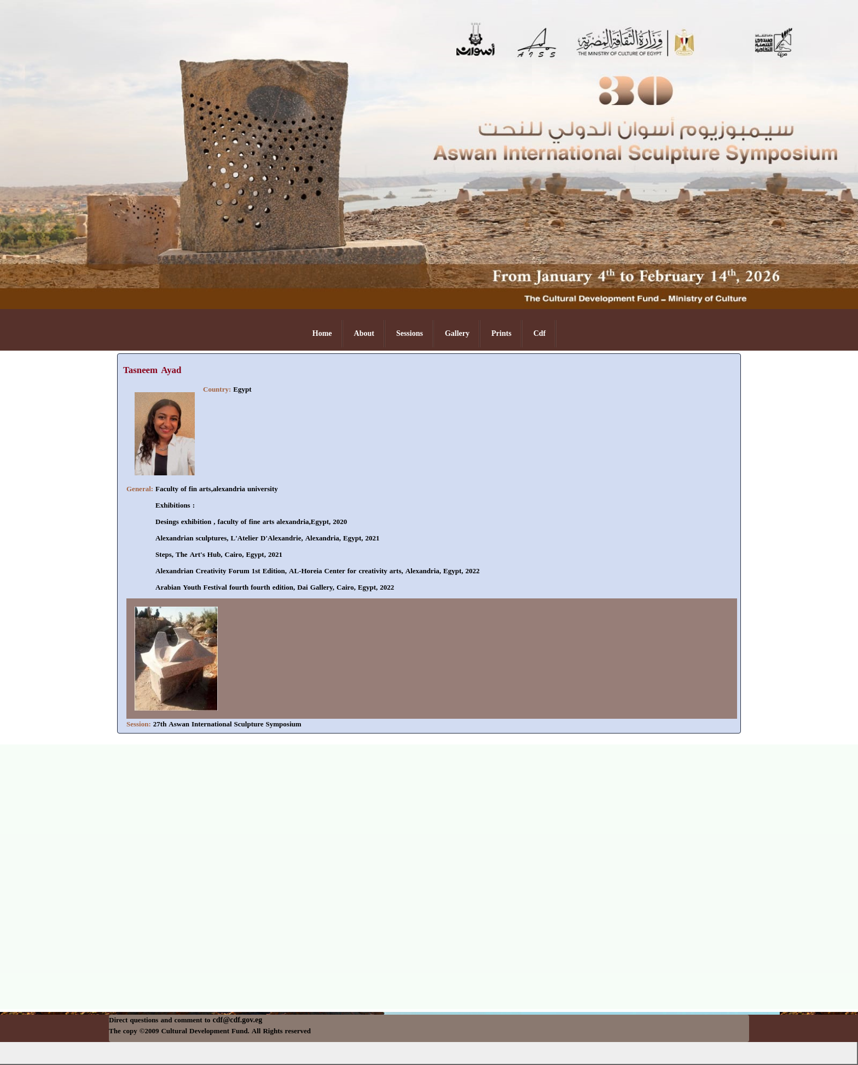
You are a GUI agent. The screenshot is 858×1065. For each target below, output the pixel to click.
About (364, 333)
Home (322, 333)
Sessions (409, 333)
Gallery (457, 333)
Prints (501, 333)
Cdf (540, 333)
